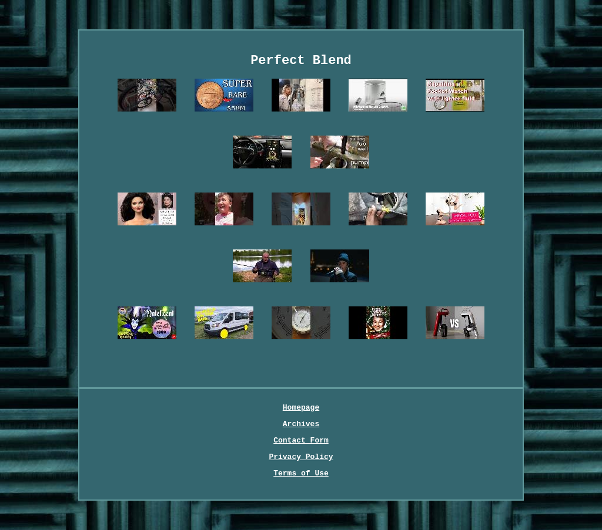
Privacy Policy (301, 457)
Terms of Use (301, 473)
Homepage (301, 407)
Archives (301, 424)
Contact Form (301, 440)
